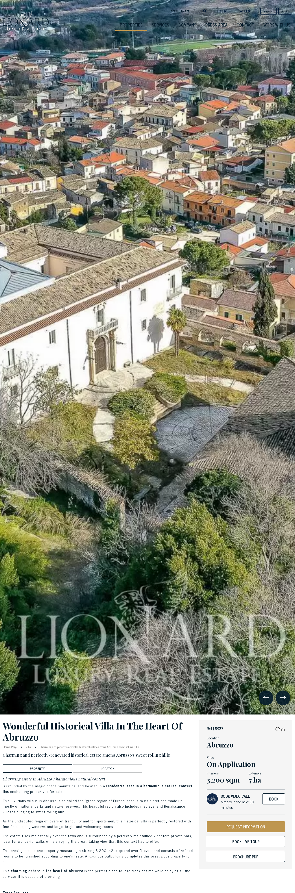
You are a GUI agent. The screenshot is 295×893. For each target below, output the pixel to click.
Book (273, 799)
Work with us (276, 24)
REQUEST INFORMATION (246, 827)
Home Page (10, 746)
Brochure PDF (245, 857)
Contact (245, 24)
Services (160, 24)
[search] (205, 10)
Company (187, 24)
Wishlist (246, 11)
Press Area (216, 24)
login (222, 11)
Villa (28, 746)
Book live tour (246, 842)
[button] (277, 729)
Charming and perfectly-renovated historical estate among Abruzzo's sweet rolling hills (89, 746)
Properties (131, 24)
